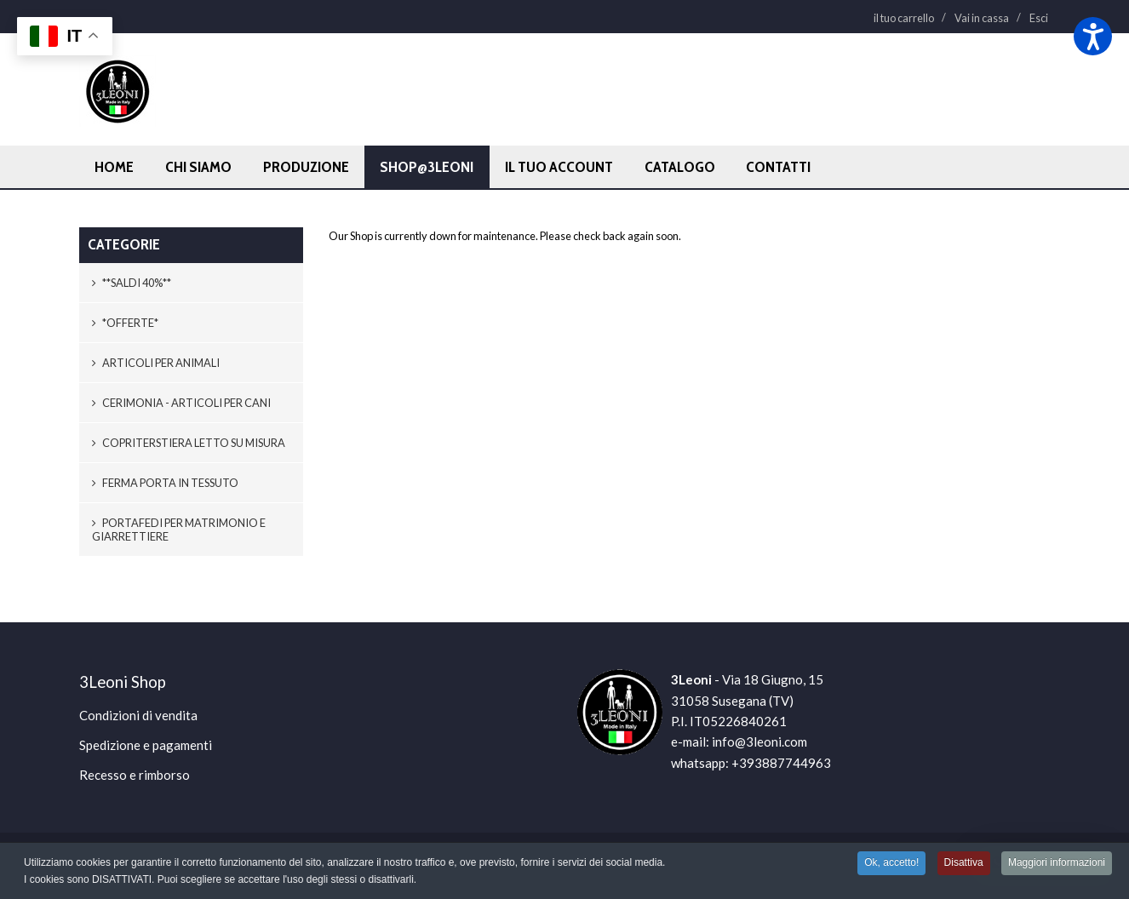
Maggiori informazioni (1056, 863)
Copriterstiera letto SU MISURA (188, 443)
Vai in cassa (981, 18)
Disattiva (963, 863)
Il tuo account (559, 166)
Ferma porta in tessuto (165, 483)
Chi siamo (198, 166)
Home (114, 166)
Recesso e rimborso (134, 774)
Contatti (778, 166)
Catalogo (680, 166)
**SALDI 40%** (131, 282)
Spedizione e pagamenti (145, 745)
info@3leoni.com (759, 741)
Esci (1038, 18)
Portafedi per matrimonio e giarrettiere (179, 529)
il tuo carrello (904, 18)
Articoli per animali (156, 362)
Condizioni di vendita (138, 715)
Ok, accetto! (891, 863)
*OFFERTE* (125, 322)
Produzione (306, 166)
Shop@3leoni (426, 166)
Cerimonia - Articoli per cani (181, 402)
